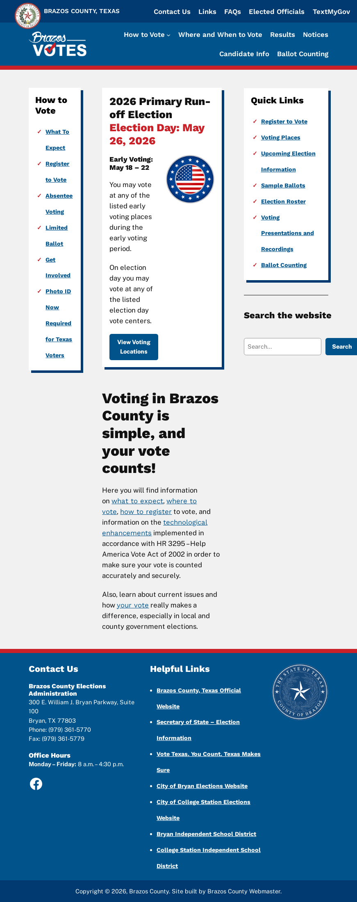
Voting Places (280, 137)
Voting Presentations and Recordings (287, 233)
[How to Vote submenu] (147, 34)
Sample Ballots (283, 185)
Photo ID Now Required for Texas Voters (58, 323)
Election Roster (283, 201)
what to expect (137, 501)
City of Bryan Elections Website (202, 786)
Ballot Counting (284, 265)
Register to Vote (284, 121)
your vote (133, 605)
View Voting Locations (133, 346)
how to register (146, 511)
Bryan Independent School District (206, 834)
